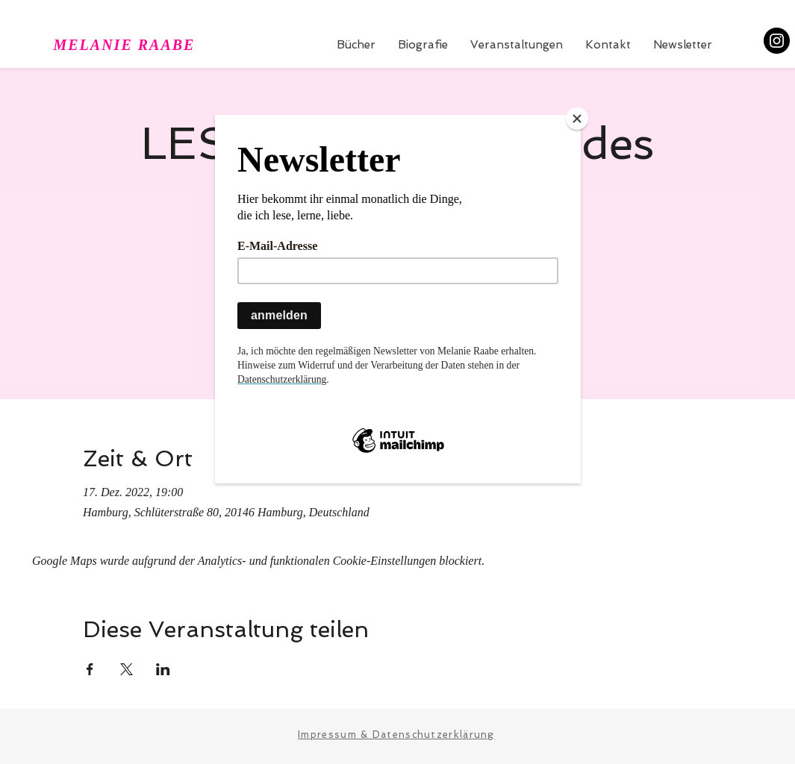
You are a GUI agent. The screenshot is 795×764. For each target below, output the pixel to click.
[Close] (577, 118)
